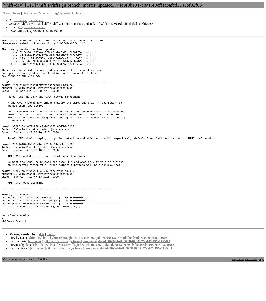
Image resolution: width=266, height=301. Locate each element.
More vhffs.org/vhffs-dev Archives (61, 13)
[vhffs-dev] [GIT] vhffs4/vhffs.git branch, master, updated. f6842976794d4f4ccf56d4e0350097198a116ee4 (98, 275)
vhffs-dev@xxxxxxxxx (29, 20)
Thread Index (11, 13)
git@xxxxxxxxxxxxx (31, 27)
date (41, 271)
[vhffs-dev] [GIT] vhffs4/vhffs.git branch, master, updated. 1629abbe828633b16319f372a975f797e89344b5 (99, 278)
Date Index (30, 13)
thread (51, 271)
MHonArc (31, 296)
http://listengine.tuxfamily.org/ (248, 296)
